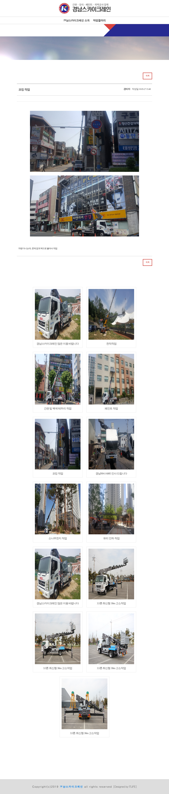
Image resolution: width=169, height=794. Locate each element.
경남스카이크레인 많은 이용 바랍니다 (58, 317)
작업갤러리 (99, 20)
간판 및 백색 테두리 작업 (58, 382)
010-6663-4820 (88, 30)
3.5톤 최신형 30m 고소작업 (111, 577)
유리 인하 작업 (111, 512)
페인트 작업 (111, 382)
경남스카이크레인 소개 (76, 20)
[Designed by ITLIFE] (125, 786)
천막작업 (111, 317)
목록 (147, 75)
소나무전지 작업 (58, 512)
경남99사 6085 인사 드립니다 (111, 447)
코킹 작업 (58, 447)
